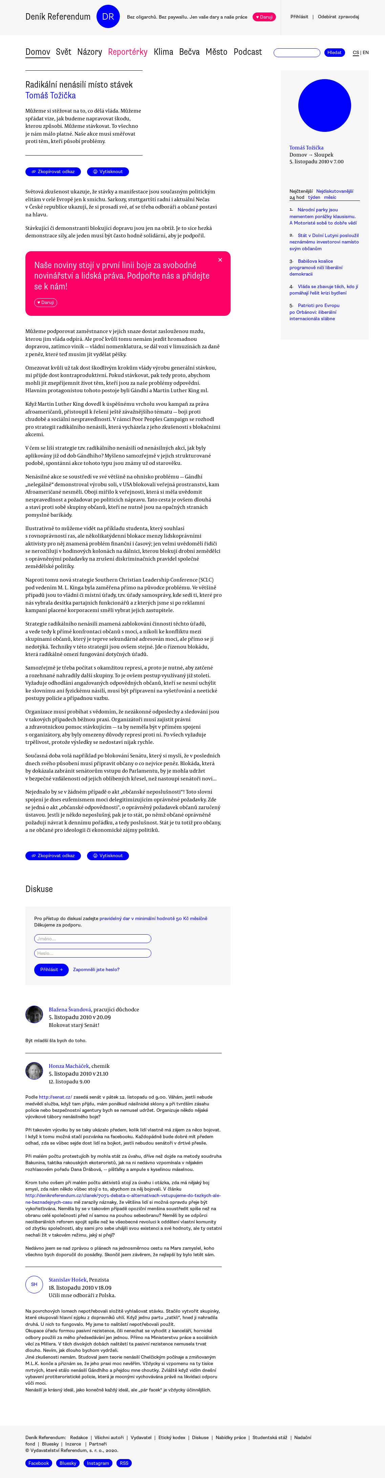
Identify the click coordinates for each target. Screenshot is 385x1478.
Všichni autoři (109, 1437)
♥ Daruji (264, 17)
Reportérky (128, 51)
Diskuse (200, 1437)
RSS (124, 1463)
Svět (63, 51)
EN (366, 52)
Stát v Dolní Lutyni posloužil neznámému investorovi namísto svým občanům (324, 242)
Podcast (248, 51)
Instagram (98, 1463)
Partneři (98, 1444)
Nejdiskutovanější (334, 191)
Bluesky (50, 1444)
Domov (37, 51)
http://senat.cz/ (55, 1097)
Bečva (189, 51)
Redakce (79, 1437)
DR (108, 16)
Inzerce (73, 1444)
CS (356, 52)
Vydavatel (141, 1437)
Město (217, 51)
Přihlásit (299, 17)
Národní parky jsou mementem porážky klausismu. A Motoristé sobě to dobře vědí (323, 216)
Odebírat (338, 17)
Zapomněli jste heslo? (96, 969)
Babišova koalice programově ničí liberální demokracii (316, 267)
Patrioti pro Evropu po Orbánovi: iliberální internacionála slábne (315, 312)
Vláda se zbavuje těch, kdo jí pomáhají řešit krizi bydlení (324, 290)
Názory (89, 51)
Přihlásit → (51, 969)
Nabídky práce (231, 1437)
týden (314, 197)
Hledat (334, 52)
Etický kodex (171, 1437)
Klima (163, 51)
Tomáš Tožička (50, 95)
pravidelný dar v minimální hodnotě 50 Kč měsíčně (153, 918)
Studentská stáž (270, 1437)
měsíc (330, 197)
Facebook (38, 1463)
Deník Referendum (58, 16)
